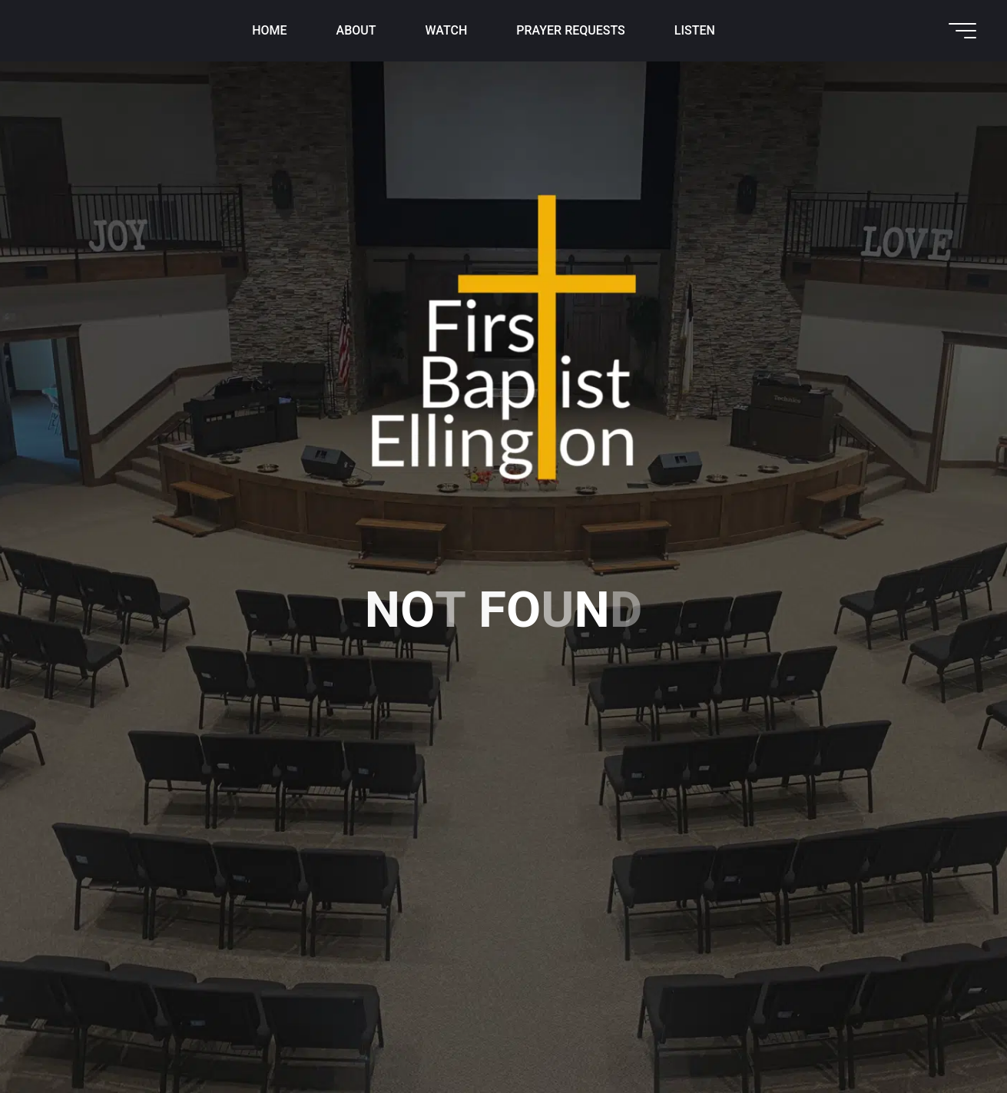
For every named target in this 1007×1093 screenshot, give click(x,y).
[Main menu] (962, 30)
